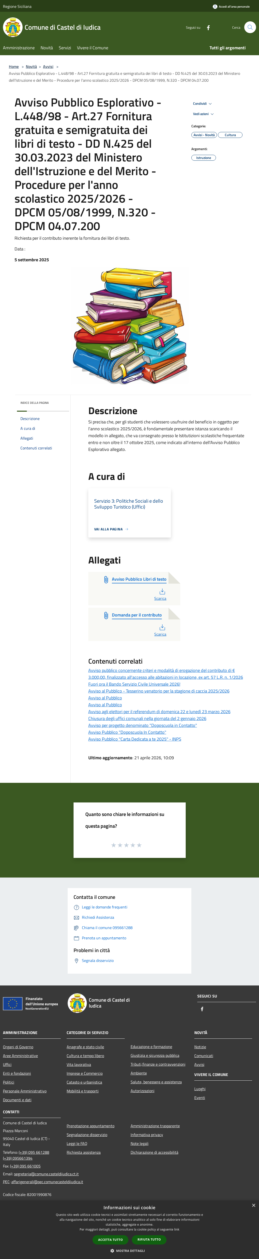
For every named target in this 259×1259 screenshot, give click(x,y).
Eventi (199, 1098)
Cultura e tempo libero (85, 1056)
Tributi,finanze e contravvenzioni (158, 1064)
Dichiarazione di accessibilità (154, 1152)
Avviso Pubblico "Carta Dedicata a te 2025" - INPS (134, 739)
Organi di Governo (18, 1047)
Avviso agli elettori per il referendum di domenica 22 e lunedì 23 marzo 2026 (159, 711)
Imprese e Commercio (85, 1073)
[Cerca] (250, 27)
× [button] (253, 1205)
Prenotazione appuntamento (90, 1126)
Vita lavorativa (79, 1064)
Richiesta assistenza (84, 1152)
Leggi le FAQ (77, 1143)
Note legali (140, 1143)
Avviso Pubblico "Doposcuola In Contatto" (127, 732)
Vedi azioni (204, 114)
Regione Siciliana (17, 6)
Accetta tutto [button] (110, 1240)
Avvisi (48, 66)
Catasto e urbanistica (84, 1082)
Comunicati (203, 1056)
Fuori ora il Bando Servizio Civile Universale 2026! (134, 684)
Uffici (7, 1064)
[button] (129, 1250)
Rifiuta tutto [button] (149, 1239)
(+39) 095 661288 (34, 1152)
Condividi (203, 104)
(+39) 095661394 (17, 1158)
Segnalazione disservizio (87, 1135)
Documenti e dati (17, 1100)
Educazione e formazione (151, 1046)
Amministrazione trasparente (155, 1126)
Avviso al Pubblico (105, 698)
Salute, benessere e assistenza (156, 1082)
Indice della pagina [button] (34, 402)
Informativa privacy (147, 1135)
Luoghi (200, 1089)
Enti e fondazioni (17, 1073)
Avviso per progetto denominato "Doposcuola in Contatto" (142, 725)
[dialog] (129, 1229)
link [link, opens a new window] (176, 1229)
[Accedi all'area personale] (231, 6)
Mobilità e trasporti (83, 1091)
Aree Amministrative (20, 1056)
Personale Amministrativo (24, 1091)
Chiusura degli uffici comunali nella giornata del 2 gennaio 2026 (147, 718)
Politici (8, 1082)
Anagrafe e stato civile (85, 1047)
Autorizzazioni (142, 1091)
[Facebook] (206, 27)
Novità (31, 66)
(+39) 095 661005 (25, 1166)
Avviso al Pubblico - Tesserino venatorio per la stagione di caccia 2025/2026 (158, 691)
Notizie (200, 1047)
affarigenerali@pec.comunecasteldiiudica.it (47, 1182)
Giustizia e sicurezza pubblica (155, 1055)
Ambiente (139, 1073)
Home (14, 66)
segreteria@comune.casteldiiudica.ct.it (46, 1174)
